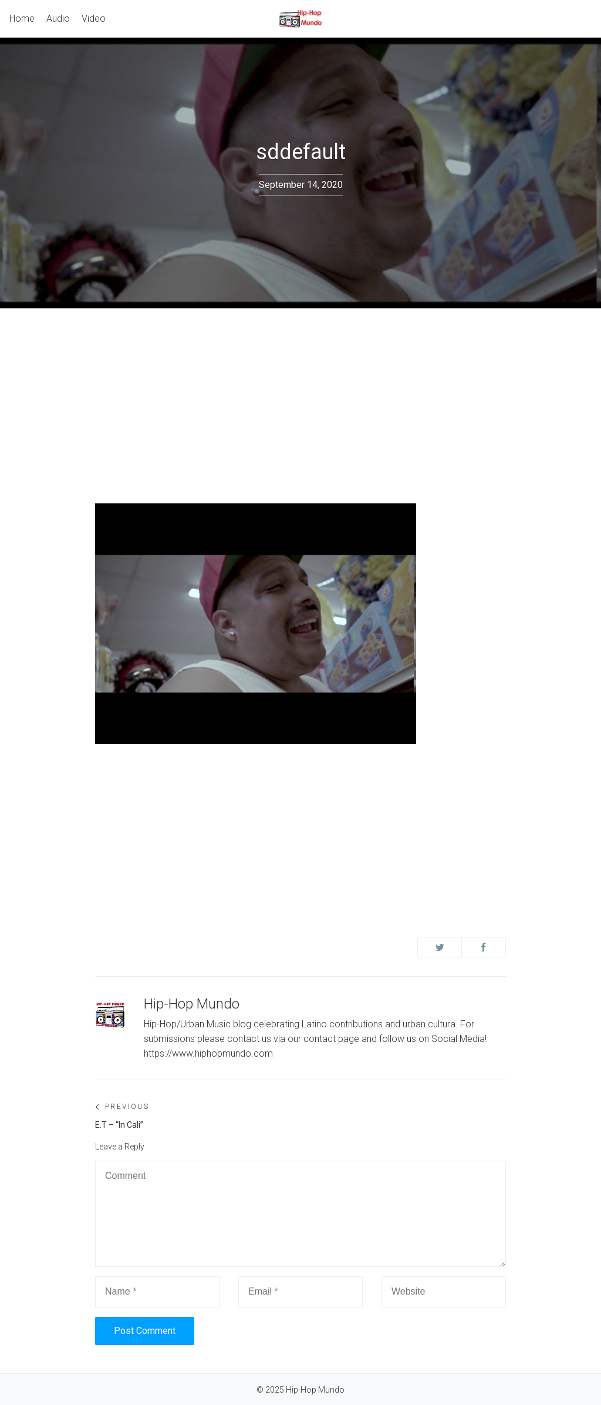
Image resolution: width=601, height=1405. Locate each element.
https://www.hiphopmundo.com (208, 1053)
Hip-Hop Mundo (191, 1004)
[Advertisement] (300, 396)
